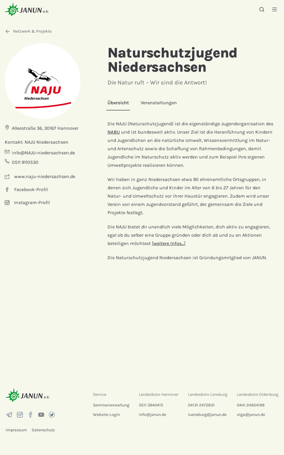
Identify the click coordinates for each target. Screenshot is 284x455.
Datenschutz (43, 429)
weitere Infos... (168, 243)
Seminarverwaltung (111, 405)
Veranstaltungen (159, 102)
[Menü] (274, 9)
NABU (113, 132)
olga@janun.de (251, 414)
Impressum (16, 429)
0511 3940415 (151, 405)
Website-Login (106, 414)
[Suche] (261, 9)
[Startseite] (27, 9)
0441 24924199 (250, 405)
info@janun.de (152, 414)
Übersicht (118, 102)
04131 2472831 (201, 405)
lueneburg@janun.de (207, 414)
